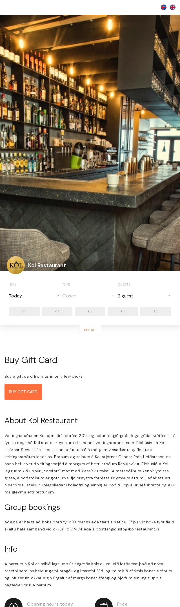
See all (90, 330)
